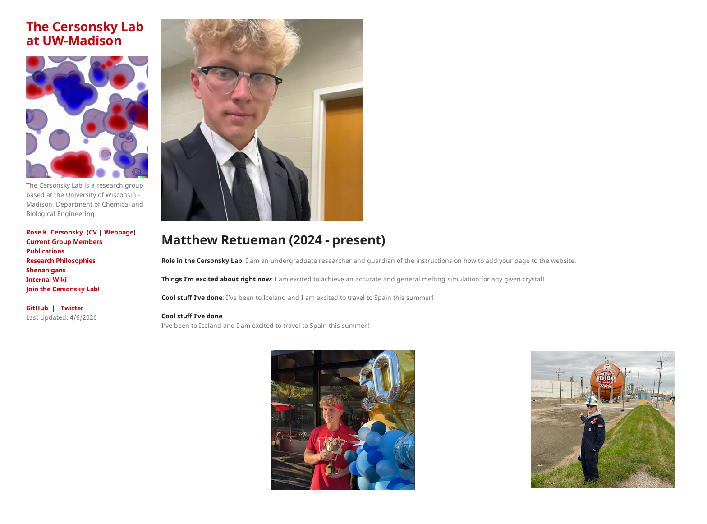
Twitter (72, 307)
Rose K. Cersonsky (54, 232)
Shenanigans (46, 270)
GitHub (37, 307)
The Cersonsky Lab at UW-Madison (85, 33)
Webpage (118, 232)
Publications (45, 251)
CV (93, 232)
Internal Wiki (46, 279)
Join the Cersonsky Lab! (63, 289)
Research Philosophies (61, 260)
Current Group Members (64, 241)
